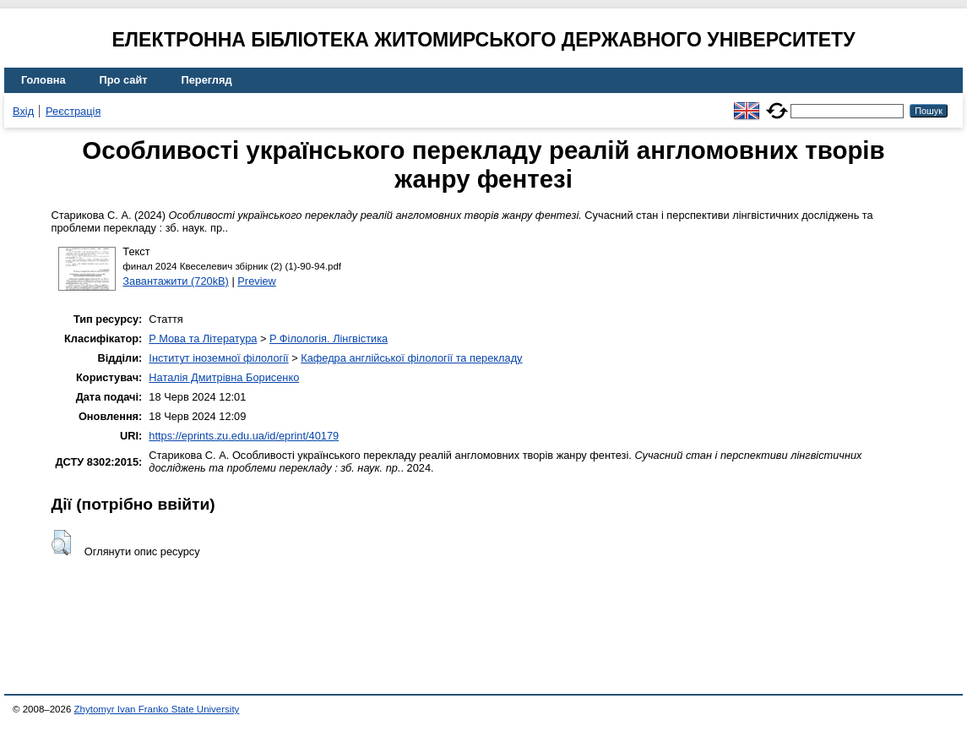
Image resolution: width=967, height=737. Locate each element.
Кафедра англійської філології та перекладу (411, 358)
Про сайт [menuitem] (124, 80)
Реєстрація (73, 111)
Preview (256, 281)
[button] (61, 542)
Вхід (23, 111)
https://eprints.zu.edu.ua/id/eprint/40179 (244, 435)
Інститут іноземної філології (218, 358)
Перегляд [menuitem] (207, 80)
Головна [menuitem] (43, 80)
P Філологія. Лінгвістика (328, 338)
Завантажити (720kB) (175, 281)
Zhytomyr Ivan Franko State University (157, 709)
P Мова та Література (203, 338)
